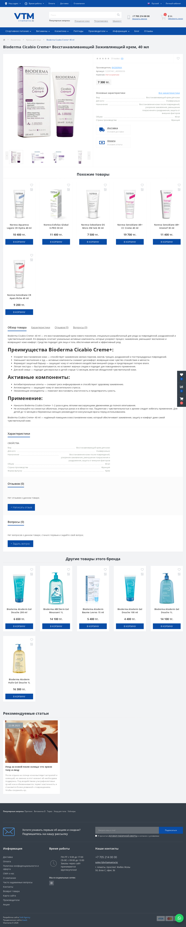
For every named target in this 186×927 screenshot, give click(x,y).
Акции (6, 904)
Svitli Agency (24, 917)
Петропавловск (101, 21)
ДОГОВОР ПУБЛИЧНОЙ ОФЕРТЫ (122, 836)
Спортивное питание (18, 31)
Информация (121, 31)
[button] (181, 401)
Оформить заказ (175, 18)
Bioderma (117, 67)
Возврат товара (11, 891)
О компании (79, 3)
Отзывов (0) (61, 327)
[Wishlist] (178, 58)
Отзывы (148, 31)
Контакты (8, 886)
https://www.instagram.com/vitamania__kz (51, 883)
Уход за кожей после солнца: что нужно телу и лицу (28, 768)
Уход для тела (60, 811)
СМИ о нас (8, 873)
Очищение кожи (82, 21)
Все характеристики (169, 92)
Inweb (24, 920)
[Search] (118, 15)
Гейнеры (72, 811)
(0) (122, 58)
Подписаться (171, 830)
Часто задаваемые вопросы (17, 882)
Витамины (43, 31)
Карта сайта (9, 895)
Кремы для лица (33, 39)
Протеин (28, 811)
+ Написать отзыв (21, 507)
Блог (136, 31)
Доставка (64, 3)
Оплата (51, 3)
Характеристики (40, 327)
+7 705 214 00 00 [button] (106, 857)
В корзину (19, 241)
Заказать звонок (139, 18)
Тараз (49, 811)
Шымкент (117, 21)
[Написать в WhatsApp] (179, 918)
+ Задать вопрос (20, 543)
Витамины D (40, 811)
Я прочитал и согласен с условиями (128, 836)
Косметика (62, 31)
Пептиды (78, 31)
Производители (98, 31)
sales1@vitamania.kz (106, 862)
